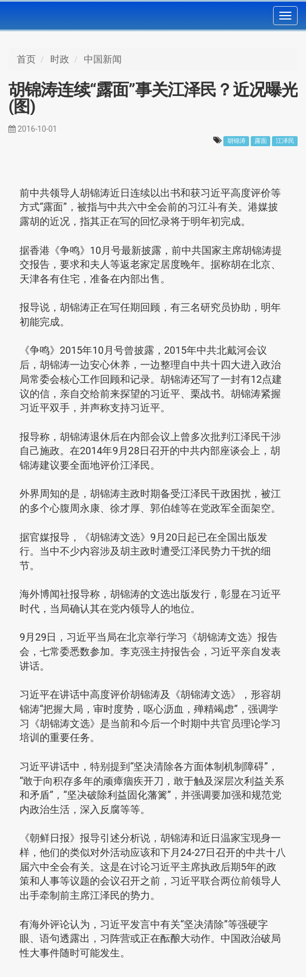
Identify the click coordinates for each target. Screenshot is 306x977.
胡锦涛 (236, 141)
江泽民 (285, 141)
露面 (261, 141)
